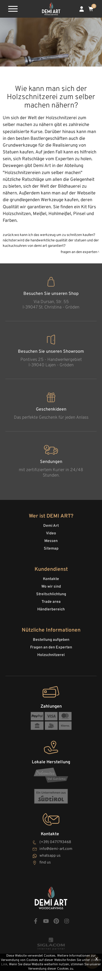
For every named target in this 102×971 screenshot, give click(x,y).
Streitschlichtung (51, 594)
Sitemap (51, 548)
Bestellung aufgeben (51, 640)
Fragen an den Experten (79, 252)
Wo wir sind (51, 586)
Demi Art (51, 526)
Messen (51, 541)
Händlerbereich (51, 609)
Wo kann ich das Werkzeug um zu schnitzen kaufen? (54, 235)
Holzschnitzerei (51, 655)
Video (51, 533)
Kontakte (51, 579)
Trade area (51, 602)
